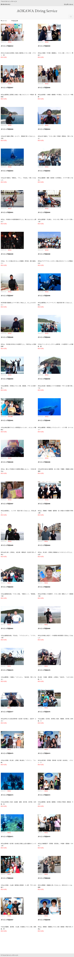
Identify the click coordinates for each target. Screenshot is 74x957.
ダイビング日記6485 (7, 545)
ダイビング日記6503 (7, 171)
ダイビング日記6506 (44, 87)
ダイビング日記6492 (44, 379)
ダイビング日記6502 (44, 171)
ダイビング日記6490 (44, 420)
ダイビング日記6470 (44, 836)
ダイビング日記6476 (44, 711)
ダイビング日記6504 (44, 129)
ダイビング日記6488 (44, 462)
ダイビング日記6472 (44, 795)
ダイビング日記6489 (7, 462)
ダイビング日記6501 (7, 212)
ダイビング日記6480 (44, 628)
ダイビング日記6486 (44, 503)
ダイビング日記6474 (44, 753)
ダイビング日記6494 (44, 337)
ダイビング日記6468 (44, 878)
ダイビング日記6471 (7, 836)
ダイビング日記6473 (7, 795)
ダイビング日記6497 (7, 295)
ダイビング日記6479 (7, 670)
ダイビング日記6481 (7, 628)
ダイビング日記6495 (7, 337)
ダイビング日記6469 (7, 878)
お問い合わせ (68, 4)
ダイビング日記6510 (7, 46)
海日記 (9, 42)
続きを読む (4, 57)
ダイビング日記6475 (7, 753)
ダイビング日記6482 (44, 587)
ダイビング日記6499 (7, 254)
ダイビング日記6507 (7, 87)
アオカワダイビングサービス (9, 1)
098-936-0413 (5, 4)
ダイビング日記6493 (7, 379)
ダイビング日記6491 (7, 420)
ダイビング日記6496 (44, 295)
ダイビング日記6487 (7, 503)
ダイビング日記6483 (7, 587)
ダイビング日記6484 (44, 545)
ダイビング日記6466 (44, 920)
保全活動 (10, 416)
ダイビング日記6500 (44, 212)
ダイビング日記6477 (7, 711)
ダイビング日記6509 (44, 46)
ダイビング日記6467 (7, 920)
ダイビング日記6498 (44, 254)
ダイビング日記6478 (44, 670)
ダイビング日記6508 (7, 129)
